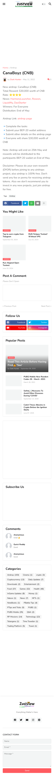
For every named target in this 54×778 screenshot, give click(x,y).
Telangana (13, 621)
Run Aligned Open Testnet (11, 264)
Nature (11, 598)
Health (39, 589)
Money (33, 593)
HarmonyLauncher (20, 98)
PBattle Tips (30, 603)
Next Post (45, 306)
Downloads (13, 584)
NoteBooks (13, 603)
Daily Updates (35, 579)
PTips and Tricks (15, 607)
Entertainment (31, 584)
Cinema (27, 575)
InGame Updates (16, 593)
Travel (33, 626)
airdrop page (25, 118)
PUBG (32, 607)
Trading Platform (16, 626)
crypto (40, 575)
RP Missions (14, 616)
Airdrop (13, 68)
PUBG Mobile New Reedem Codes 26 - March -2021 (36, 378)
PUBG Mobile (15, 612)
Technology (33, 616)
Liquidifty (8, 102)
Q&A (30, 612)
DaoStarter (20, 102)
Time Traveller (30, 621)
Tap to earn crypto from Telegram (13, 235)
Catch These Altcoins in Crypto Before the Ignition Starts (35, 407)
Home (5, 68)
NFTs (35, 598)
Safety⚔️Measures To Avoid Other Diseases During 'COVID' (33, 393)
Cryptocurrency (15, 579)
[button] (4, 4)
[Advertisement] (27, 35)
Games (25, 589)
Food (11, 589)
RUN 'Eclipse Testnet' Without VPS (38, 235)
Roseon (36, 98)
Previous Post (10, 306)
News (24, 598)
